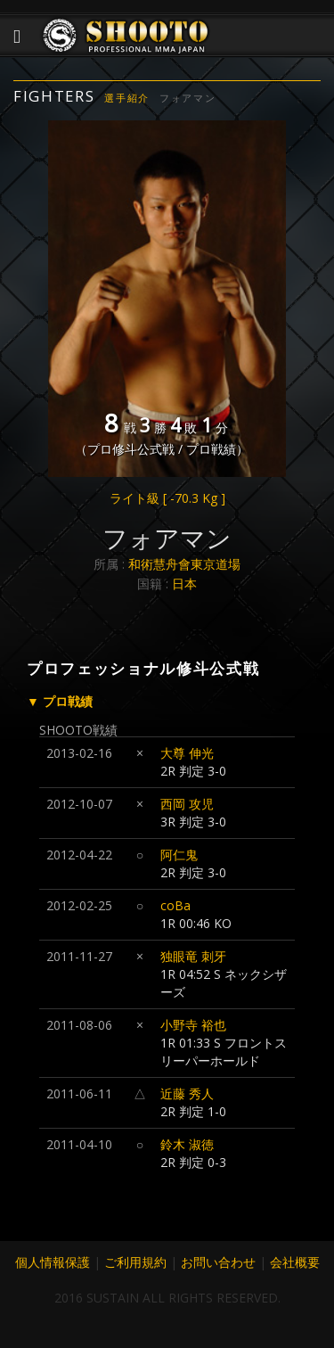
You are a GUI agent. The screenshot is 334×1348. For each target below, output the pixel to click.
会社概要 (295, 1261)
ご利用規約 (135, 1261)
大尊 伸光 (187, 752)
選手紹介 (127, 97)
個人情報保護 (52, 1261)
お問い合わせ (218, 1261)
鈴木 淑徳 (187, 1144)
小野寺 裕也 (193, 1024)
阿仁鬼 (179, 854)
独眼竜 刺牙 (193, 956)
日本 (184, 583)
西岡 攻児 (187, 803)
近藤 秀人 (187, 1093)
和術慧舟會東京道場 (184, 563)
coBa (175, 905)
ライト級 (167, 497)
